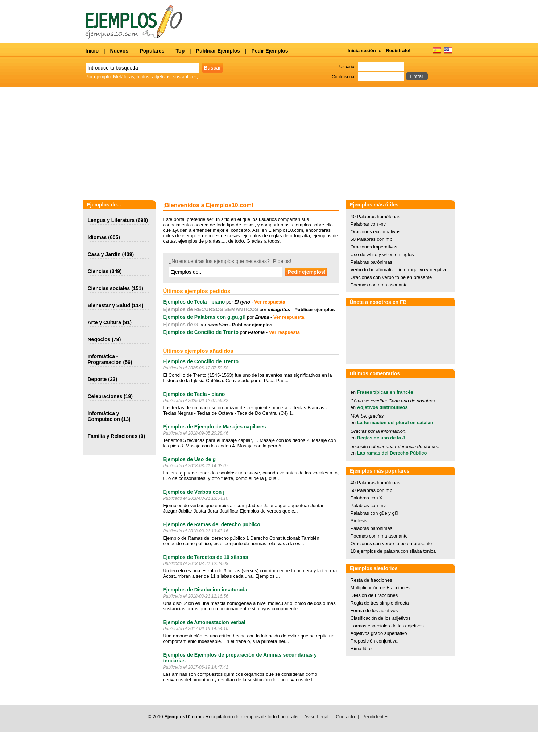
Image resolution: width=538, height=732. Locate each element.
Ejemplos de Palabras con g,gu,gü (204, 317)
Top (180, 51)
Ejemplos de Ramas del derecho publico (211, 524)
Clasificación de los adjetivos (381, 618)
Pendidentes (375, 716)
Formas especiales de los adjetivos (387, 625)
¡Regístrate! (397, 50)
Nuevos (119, 51)
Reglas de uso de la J (381, 437)
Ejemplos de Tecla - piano (194, 302)
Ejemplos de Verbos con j (194, 492)
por (237, 302)
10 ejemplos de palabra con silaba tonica (393, 551)
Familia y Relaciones (113, 436)
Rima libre (361, 648)
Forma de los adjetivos (374, 610)
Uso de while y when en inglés (382, 254)
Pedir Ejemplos (269, 51)
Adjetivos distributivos (382, 407)
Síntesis (359, 520)
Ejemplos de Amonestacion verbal (204, 622)
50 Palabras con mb (372, 239)
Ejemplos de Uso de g (189, 459)
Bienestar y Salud (109, 305)
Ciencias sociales (109, 288)
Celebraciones (105, 396)
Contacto (345, 716)
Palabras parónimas (372, 262)
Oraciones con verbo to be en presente (391, 277)
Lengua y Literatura (111, 220)
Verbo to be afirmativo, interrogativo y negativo (399, 269)
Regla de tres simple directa (380, 603)
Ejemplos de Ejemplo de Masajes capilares (214, 427)
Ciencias (98, 271)
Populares (152, 51)
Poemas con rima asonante (379, 285)
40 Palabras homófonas (375, 216)
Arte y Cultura (104, 322)
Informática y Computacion (104, 416)
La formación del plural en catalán (395, 422)
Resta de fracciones (371, 580)
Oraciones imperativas (374, 247)
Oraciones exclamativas (376, 231)
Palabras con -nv (368, 224)
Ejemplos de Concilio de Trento (201, 332)
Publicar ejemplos (314, 309)
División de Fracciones (374, 595)
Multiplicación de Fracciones (380, 587)
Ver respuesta (269, 302)
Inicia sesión (362, 50)
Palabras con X (366, 498)
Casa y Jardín (104, 254)
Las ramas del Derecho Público (392, 453)
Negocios (99, 339)
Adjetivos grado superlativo (379, 633)
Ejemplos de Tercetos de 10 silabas (205, 557)
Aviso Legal (316, 716)
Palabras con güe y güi (374, 513)
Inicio (92, 51)
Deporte (97, 379)
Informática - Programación (105, 359)
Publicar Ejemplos (218, 51)
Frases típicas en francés (385, 392)
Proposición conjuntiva (374, 641)
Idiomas (97, 237)
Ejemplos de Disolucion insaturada (205, 590)
